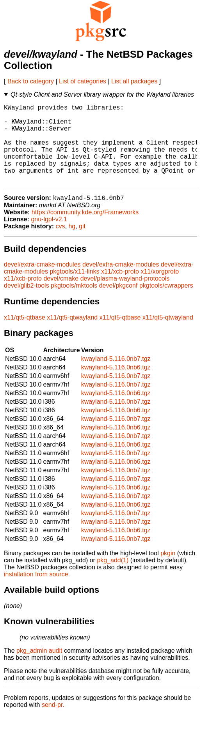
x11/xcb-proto (120, 289)
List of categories (82, 81)
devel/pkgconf (118, 303)
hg (71, 244)
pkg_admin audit (39, 669)
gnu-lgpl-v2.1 (49, 237)
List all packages (134, 81)
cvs (60, 244)
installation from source (36, 592)
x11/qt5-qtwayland (72, 335)
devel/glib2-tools (26, 303)
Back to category (30, 81)
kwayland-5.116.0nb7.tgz (116, 377)
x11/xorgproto (160, 289)
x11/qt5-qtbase (24, 335)
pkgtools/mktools (74, 303)
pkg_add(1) (112, 578)
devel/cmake (60, 296)
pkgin (167, 571)
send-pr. (53, 723)
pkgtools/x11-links (74, 289)
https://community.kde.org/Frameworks (85, 230)
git (82, 244)
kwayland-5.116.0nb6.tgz (116, 385)
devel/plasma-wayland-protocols (125, 296)
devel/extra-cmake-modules (42, 282)
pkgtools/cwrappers (166, 303)
